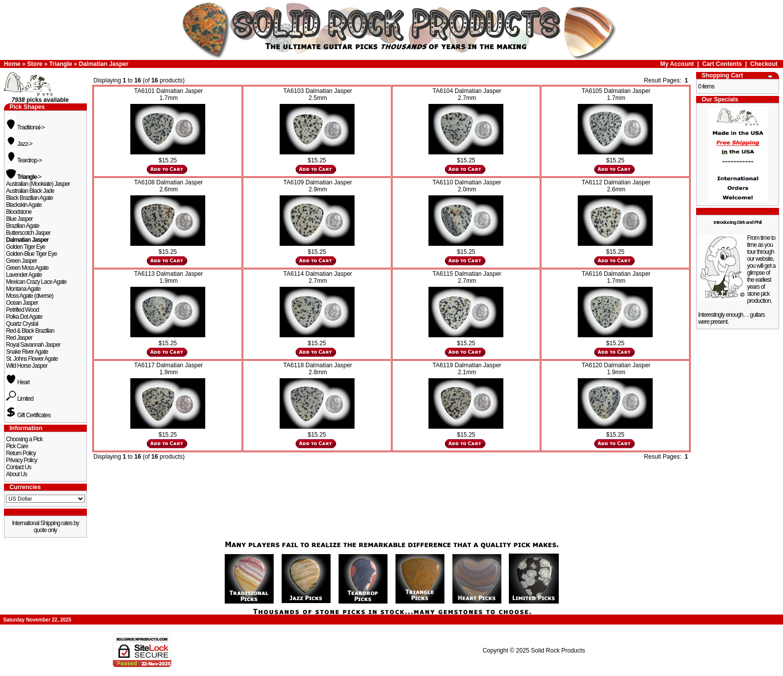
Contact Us (18, 467)
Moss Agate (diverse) (29, 295)
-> (23, 176)
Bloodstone (18, 211)
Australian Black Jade (30, 190)
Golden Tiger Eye (25, 246)
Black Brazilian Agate (29, 197)
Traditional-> (25, 127)
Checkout (764, 63)
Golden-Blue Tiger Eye (31, 253)
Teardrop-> (24, 160)
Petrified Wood (22, 309)
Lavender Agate (23, 274)
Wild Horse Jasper (26, 365)
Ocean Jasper (22, 302)
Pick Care (17, 446)
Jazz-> (19, 143)
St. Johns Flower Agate (32, 358)
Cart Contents (722, 63)
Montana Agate (23, 288)
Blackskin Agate (23, 204)
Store (34, 63)
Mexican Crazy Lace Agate (36, 281)
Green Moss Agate (27, 267)
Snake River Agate (27, 351)
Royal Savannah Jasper (33, 344)
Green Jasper (21, 260)
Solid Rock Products (558, 650)
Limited (19, 398)
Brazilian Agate (22, 225)
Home (12, 63)
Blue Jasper (19, 218)
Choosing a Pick (24, 439)
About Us (16, 474)
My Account (677, 63)
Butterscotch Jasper (28, 232)
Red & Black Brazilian (30, 330)
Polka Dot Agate (24, 316)
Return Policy (21, 453)
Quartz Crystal (22, 323)
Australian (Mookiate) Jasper (38, 183)
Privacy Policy (21, 460)
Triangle (60, 63)
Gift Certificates (28, 415)
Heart (17, 382)
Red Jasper (19, 337)
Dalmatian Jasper (103, 63)
